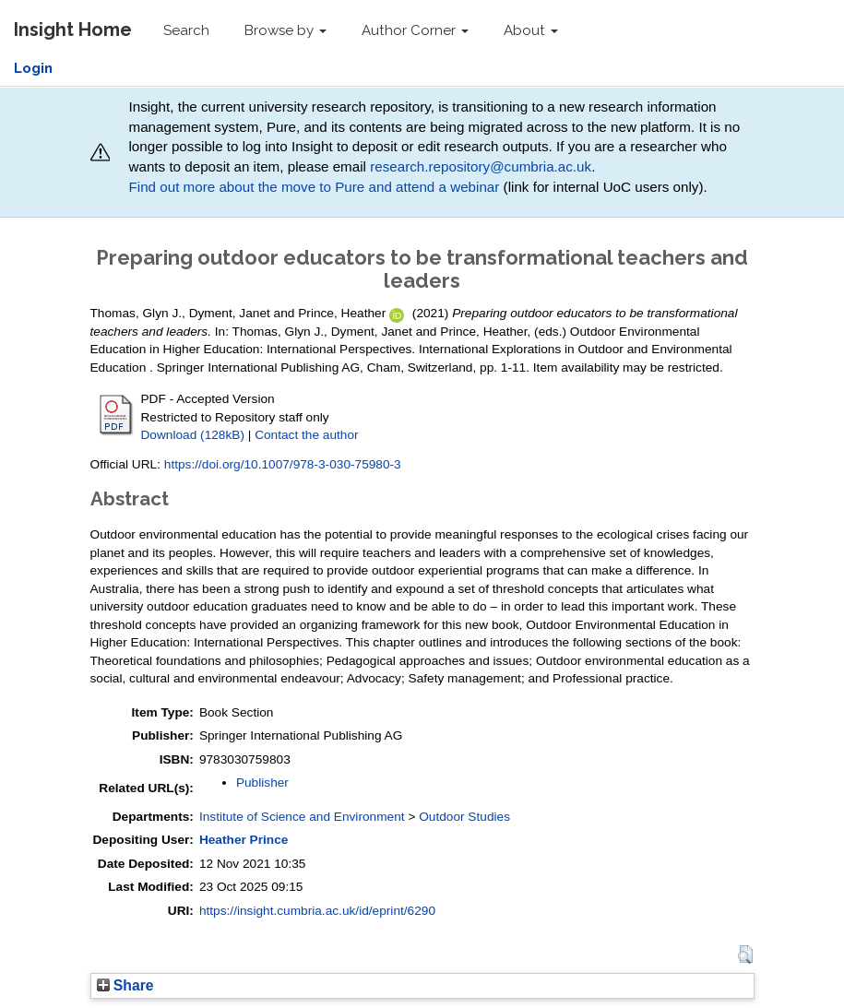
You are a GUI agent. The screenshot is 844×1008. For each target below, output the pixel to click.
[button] (745, 954)
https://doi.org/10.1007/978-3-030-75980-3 (282, 464)
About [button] (531, 30)
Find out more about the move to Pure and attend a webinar (313, 187)
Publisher (262, 782)
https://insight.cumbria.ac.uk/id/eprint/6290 (317, 911)
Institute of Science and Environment (302, 817)
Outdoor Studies (464, 817)
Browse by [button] (285, 30)
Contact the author (307, 435)
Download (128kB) (192, 435)
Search (186, 30)
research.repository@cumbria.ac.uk (480, 166)
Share (125, 985)
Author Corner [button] (415, 30)
